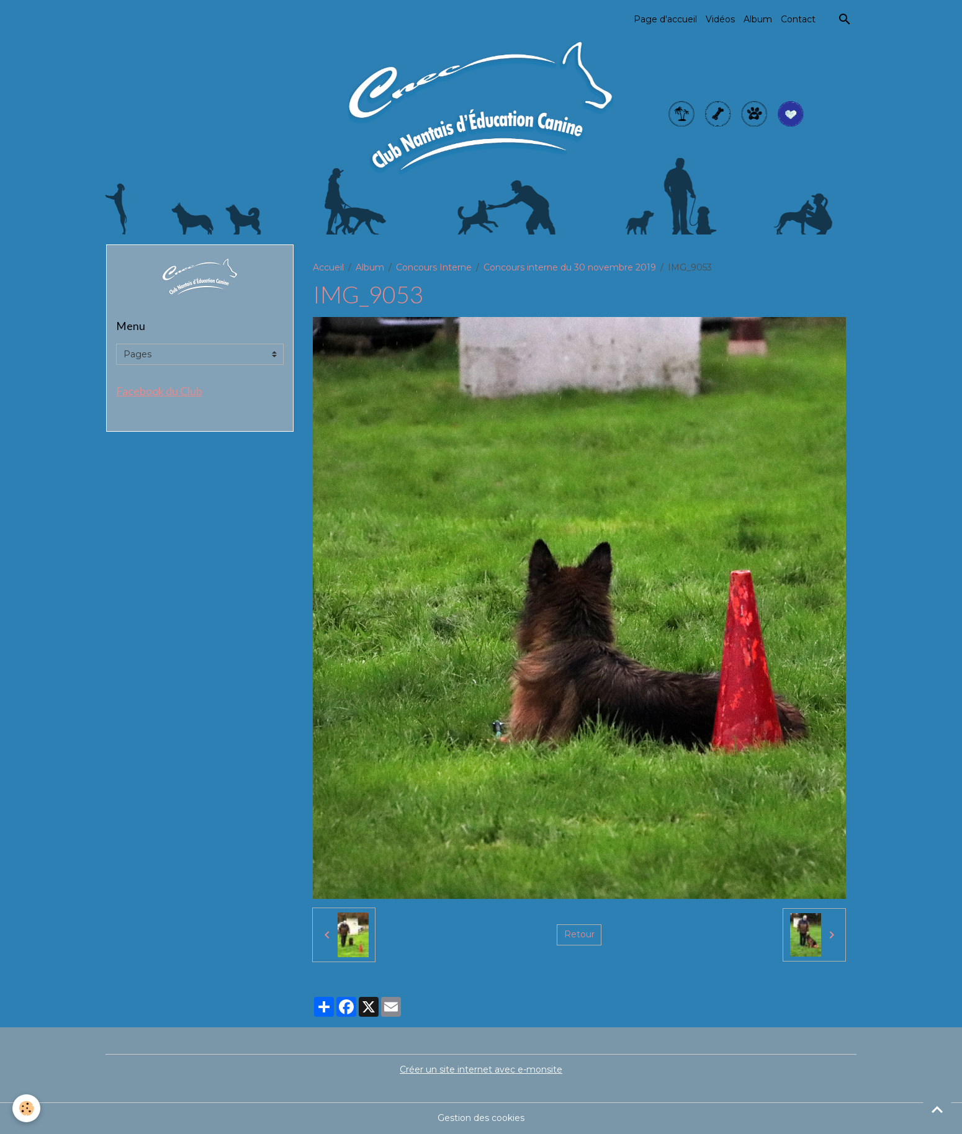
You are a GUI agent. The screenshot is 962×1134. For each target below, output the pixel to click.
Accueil (328, 267)
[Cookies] (26, 1108)
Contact (798, 19)
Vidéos (720, 19)
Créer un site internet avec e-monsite (481, 1069)
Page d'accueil (665, 19)
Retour (579, 934)
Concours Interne (434, 267)
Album (758, 19)
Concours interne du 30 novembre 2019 (569, 267)
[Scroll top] (937, 1109)
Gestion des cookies (481, 1117)
